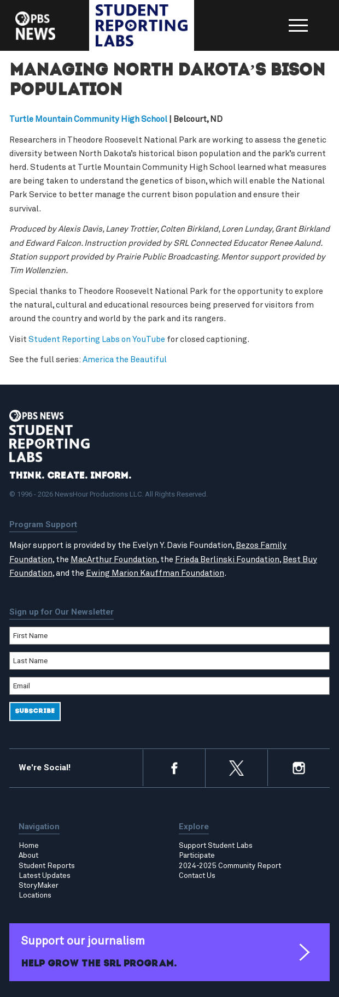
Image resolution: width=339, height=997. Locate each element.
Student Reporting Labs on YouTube (96, 339)
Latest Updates (45, 876)
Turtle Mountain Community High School (88, 119)
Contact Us (197, 876)
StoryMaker (39, 885)
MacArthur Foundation (114, 560)
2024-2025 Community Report (230, 866)
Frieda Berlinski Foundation (227, 560)
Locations (35, 895)
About (28, 856)
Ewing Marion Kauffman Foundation (155, 573)
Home (29, 846)
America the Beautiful (125, 360)
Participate (197, 856)
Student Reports (47, 866)
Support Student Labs (216, 846)
